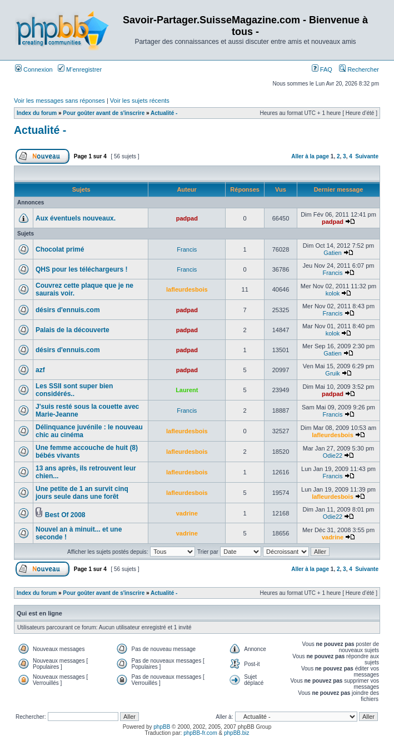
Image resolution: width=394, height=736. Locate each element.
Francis (187, 249)
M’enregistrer (80, 69)
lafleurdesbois (187, 289)
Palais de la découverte (72, 330)
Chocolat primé (60, 249)
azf (40, 370)
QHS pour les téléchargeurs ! (81, 269)
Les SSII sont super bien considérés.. (74, 390)
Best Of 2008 (65, 515)
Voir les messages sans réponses (59, 100)
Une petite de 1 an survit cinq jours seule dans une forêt (82, 492)
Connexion (34, 69)
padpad (187, 218)
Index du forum (37, 113)
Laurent (187, 390)
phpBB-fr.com (200, 733)
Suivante (366, 156)
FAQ (322, 69)
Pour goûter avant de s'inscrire (103, 113)
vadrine (187, 513)
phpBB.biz (237, 733)
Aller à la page (310, 156)
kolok (333, 293)
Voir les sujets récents (139, 100)
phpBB (161, 727)
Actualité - (164, 113)
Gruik (332, 373)
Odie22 (332, 455)
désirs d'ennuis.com (68, 310)
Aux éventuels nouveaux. (76, 218)
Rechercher (359, 69)
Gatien (332, 252)
